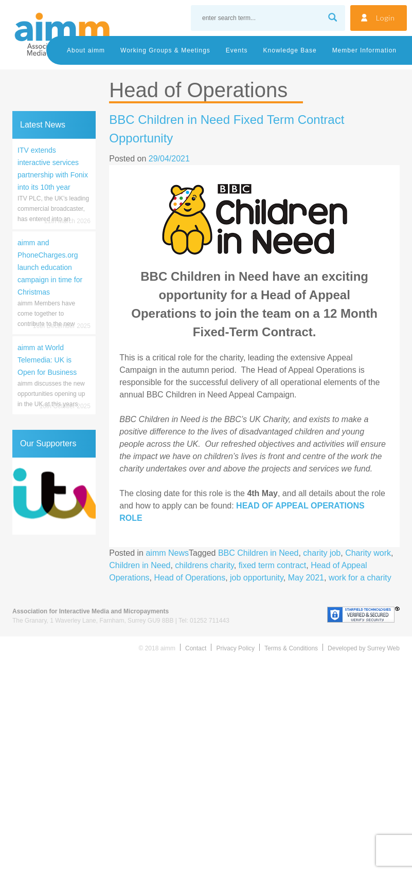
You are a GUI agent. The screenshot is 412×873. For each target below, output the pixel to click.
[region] (54, 496)
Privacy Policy (235, 648)
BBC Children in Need (258, 553)
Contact (195, 648)
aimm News (167, 553)
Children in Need (139, 565)
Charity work (368, 553)
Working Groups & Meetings (165, 50)
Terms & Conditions (291, 648)
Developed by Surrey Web (364, 648)
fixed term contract (273, 565)
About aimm (86, 50)
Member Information (364, 50)
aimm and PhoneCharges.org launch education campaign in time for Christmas (49, 267)
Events (237, 50)
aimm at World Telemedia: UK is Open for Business (47, 359)
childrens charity (204, 565)
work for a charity (360, 577)
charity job (322, 553)
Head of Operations (189, 577)
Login (385, 17)
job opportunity (256, 577)
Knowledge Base (290, 50)
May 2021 (306, 577)
